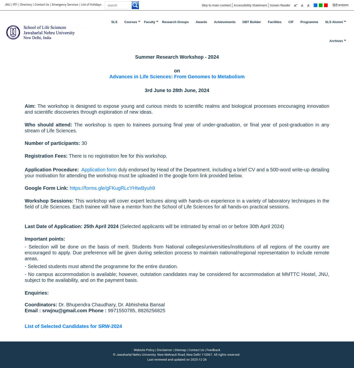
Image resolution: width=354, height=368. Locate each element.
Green (321, 5)
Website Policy (144, 350)
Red (326, 5)
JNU (7, 4)
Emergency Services (65, 4)
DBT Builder (252, 22)
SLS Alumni (334, 22)
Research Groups (175, 22)
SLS (114, 22)
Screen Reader (280, 5)
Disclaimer (164, 350)
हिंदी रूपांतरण (340, 5)
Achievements (225, 22)
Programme (309, 22)
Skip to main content (216, 5)
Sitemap (180, 350)
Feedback (213, 350)
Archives (336, 41)
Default (315, 5)
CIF (291, 22)
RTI (15, 4)
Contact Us (42, 4)
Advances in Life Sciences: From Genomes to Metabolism (177, 76)
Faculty (149, 22)
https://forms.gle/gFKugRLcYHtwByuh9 (112, 188)
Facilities (275, 22)
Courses (130, 22)
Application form (99, 169)
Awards (201, 22)
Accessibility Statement (250, 5)
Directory (26, 4)
